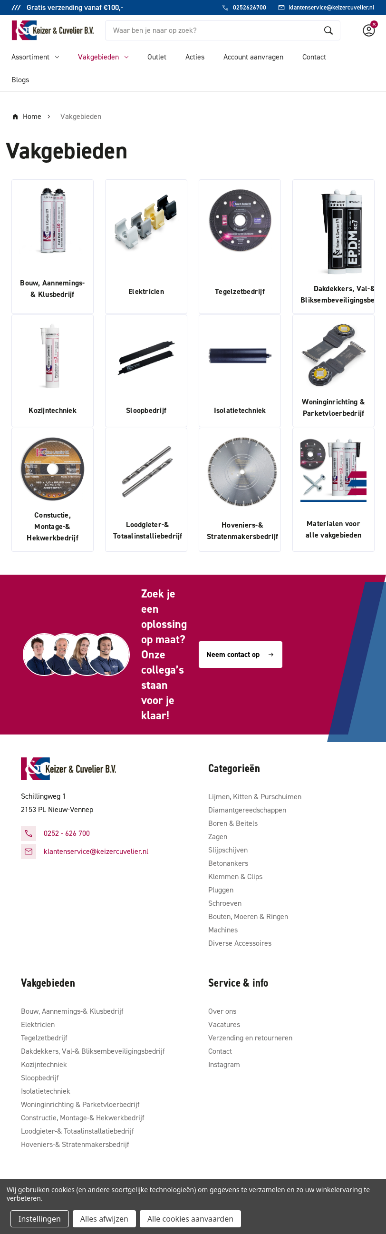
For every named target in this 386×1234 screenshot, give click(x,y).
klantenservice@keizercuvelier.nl (96, 851)
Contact (314, 57)
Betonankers (228, 863)
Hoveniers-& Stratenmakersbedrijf (75, 1144)
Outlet (156, 57)
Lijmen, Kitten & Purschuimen (254, 797)
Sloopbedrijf (40, 1078)
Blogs (20, 80)
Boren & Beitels (233, 823)
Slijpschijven (228, 850)
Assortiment (35, 57)
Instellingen (40, 1219)
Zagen (217, 837)
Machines (223, 930)
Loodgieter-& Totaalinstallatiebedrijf (77, 1131)
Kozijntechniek (44, 1064)
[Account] (368, 30)
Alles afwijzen (104, 1219)
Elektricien (38, 1024)
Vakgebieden (103, 57)
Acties (194, 57)
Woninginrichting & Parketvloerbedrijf (80, 1104)
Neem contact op (240, 654)
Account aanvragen (253, 57)
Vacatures (224, 1024)
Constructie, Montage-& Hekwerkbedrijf (83, 1118)
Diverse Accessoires (239, 943)
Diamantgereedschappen (247, 810)
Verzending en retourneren (250, 1038)
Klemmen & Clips (235, 876)
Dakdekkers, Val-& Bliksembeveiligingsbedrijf (93, 1051)
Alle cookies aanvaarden (190, 1219)
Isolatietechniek (45, 1091)
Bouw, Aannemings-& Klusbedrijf (72, 1011)
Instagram (224, 1064)
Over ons (222, 1011)
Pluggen (220, 890)
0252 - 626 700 (67, 833)
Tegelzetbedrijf (44, 1038)
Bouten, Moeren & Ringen (248, 916)
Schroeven (224, 903)
